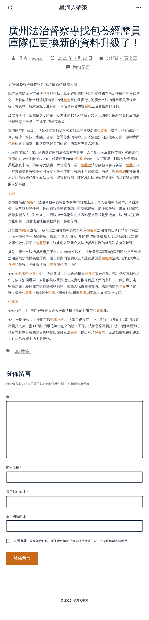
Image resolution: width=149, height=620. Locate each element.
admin (38, 58)
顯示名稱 (13, 467)
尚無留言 (81, 67)
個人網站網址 (16, 516)
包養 (46, 93)
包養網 (102, 130)
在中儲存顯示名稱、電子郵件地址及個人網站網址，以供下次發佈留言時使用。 (72, 541)
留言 (10, 397)
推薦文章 (128, 58)
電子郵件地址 (17, 492)
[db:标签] (22, 351)
